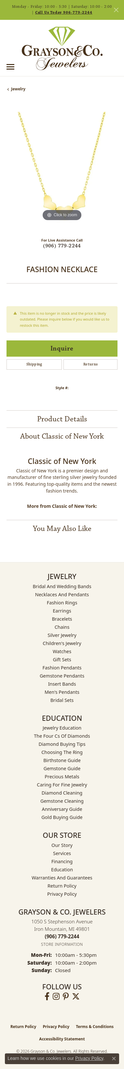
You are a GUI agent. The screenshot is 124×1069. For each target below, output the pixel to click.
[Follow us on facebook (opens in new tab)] (47, 996)
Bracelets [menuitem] (62, 619)
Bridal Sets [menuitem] (62, 700)
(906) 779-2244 (62, 246)
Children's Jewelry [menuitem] (62, 643)
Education (62, 869)
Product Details (62, 419)
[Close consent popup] (114, 1059)
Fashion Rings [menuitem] (62, 603)
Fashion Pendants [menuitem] (61, 668)
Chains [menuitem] (62, 627)
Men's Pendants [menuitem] (62, 692)
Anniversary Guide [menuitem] (62, 809)
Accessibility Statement (62, 1039)
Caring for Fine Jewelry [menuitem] (62, 785)
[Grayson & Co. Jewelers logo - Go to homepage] (62, 48)
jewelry (18, 89)
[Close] (116, 10)
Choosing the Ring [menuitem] (62, 752)
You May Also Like (62, 529)
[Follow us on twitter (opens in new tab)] (76, 996)
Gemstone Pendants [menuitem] (62, 676)
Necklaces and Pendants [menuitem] (62, 594)
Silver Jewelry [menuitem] (62, 635)
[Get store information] (62, 944)
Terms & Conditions (95, 1026)
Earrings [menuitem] (62, 611)
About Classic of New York (62, 436)
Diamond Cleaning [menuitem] (62, 793)
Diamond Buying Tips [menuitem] (61, 744)
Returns (90, 364)
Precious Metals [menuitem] (62, 776)
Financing (62, 861)
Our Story (62, 845)
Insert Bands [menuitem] (62, 684)
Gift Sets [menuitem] (62, 659)
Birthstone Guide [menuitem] (62, 760)
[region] (62, 167)
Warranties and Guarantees (62, 878)
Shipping (34, 364)
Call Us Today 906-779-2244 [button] (63, 12)
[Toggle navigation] (10, 67)
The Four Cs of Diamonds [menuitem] (62, 736)
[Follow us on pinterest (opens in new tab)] (66, 996)
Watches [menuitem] (62, 651)
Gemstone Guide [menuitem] (62, 768)
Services (62, 853)
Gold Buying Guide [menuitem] (61, 817)
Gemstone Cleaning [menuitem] (62, 801)
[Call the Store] (62, 936)
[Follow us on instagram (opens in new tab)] (56, 996)
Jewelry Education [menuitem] (62, 728)
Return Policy (62, 886)
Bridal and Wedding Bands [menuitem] (62, 586)
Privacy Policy (62, 894)
